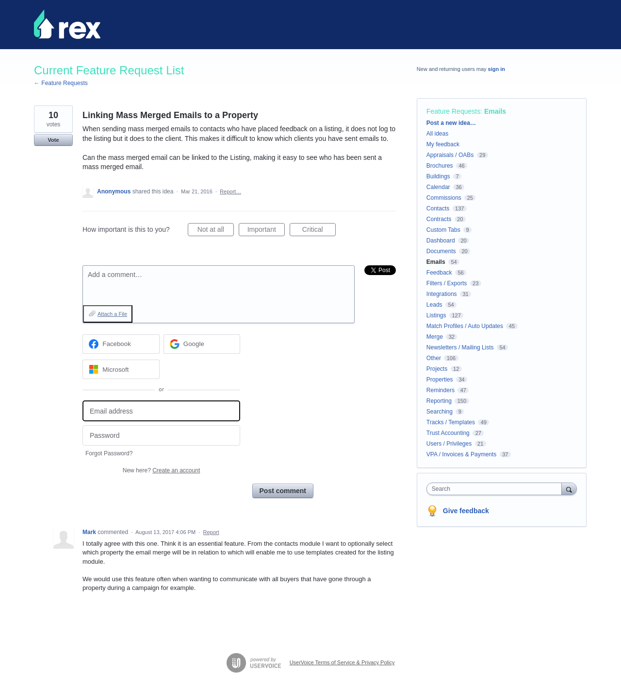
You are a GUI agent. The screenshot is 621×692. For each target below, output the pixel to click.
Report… (230, 191)
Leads (434, 304)
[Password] (161, 435)
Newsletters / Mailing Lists (460, 347)
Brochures (439, 165)
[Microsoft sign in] (121, 369)
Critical (319, 230)
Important (266, 230)
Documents (441, 251)
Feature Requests (453, 111)
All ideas (437, 133)
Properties (439, 379)
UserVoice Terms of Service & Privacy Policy (342, 662)
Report (211, 532)
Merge (434, 336)
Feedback (439, 272)
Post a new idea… (451, 123)
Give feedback (466, 511)
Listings (436, 315)
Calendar (438, 187)
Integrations (441, 294)
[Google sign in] (202, 344)
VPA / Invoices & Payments (461, 454)
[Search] (569, 489)
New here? (161, 470)
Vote (53, 140)
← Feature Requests (61, 83)
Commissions (443, 197)
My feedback (442, 144)
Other (433, 358)
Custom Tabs (443, 229)
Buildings (438, 176)
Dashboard (440, 240)
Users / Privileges (449, 443)
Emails (495, 111)
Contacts (437, 208)
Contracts (438, 219)
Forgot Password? (108, 453)
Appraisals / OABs (450, 155)
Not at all (215, 230)
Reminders (440, 390)
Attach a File (112, 314)
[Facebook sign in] (121, 344)
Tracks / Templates (450, 422)
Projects (436, 368)
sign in (496, 69)
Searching (439, 411)
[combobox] (496, 488)
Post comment (283, 491)
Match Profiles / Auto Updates (464, 326)
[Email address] (161, 410)
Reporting (439, 401)
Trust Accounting (448, 433)
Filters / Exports (446, 283)
